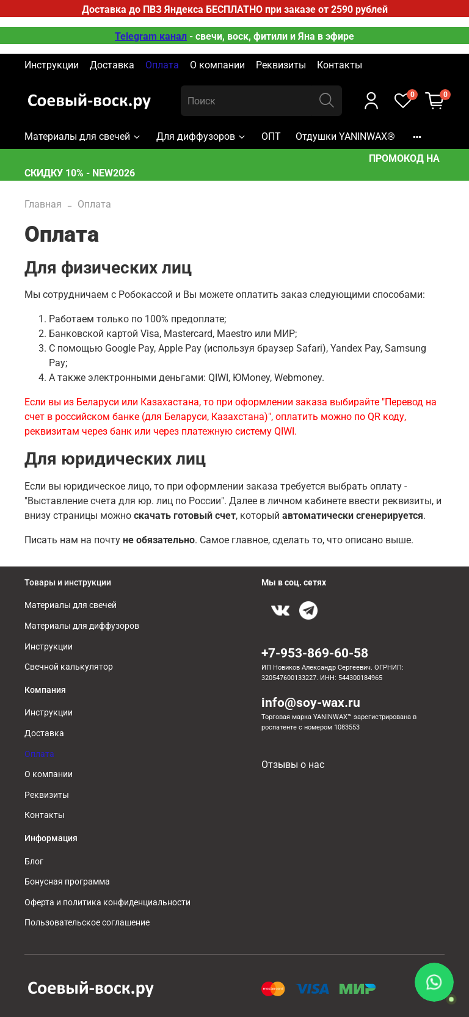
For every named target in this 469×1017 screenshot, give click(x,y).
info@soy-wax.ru (310, 702)
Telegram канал (151, 36)
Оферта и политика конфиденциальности (107, 902)
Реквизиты (281, 65)
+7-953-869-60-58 (314, 653)
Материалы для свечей (83, 136)
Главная (43, 204)
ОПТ (271, 136)
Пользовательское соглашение (87, 922)
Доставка (112, 65)
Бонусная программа (67, 882)
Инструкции (51, 65)
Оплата (162, 65)
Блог (33, 861)
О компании (217, 65)
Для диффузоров (201, 136)
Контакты (339, 65)
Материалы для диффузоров (81, 626)
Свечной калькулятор (68, 667)
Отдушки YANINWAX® (345, 136)
